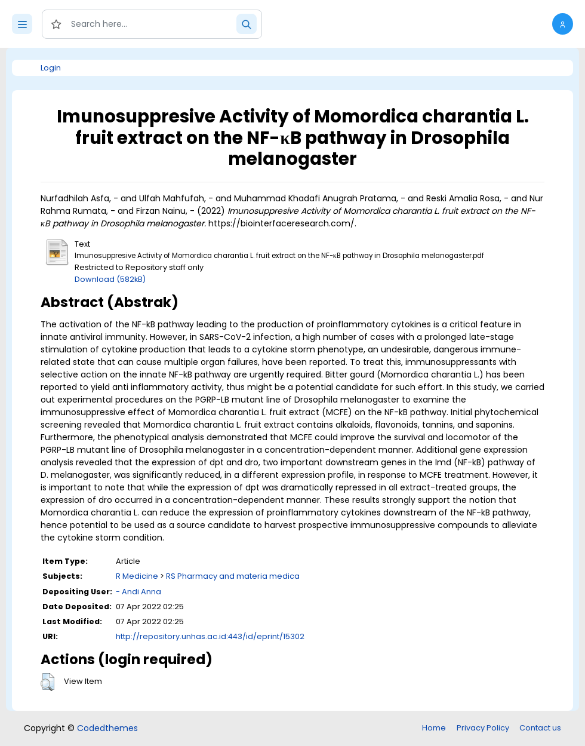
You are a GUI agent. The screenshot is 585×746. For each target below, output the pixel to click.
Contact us (540, 728)
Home (434, 728)
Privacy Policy (483, 728)
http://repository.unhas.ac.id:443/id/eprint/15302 (210, 636)
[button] (562, 24)
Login (51, 68)
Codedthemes (107, 728)
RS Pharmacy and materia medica (233, 576)
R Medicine (137, 576)
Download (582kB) (110, 279)
